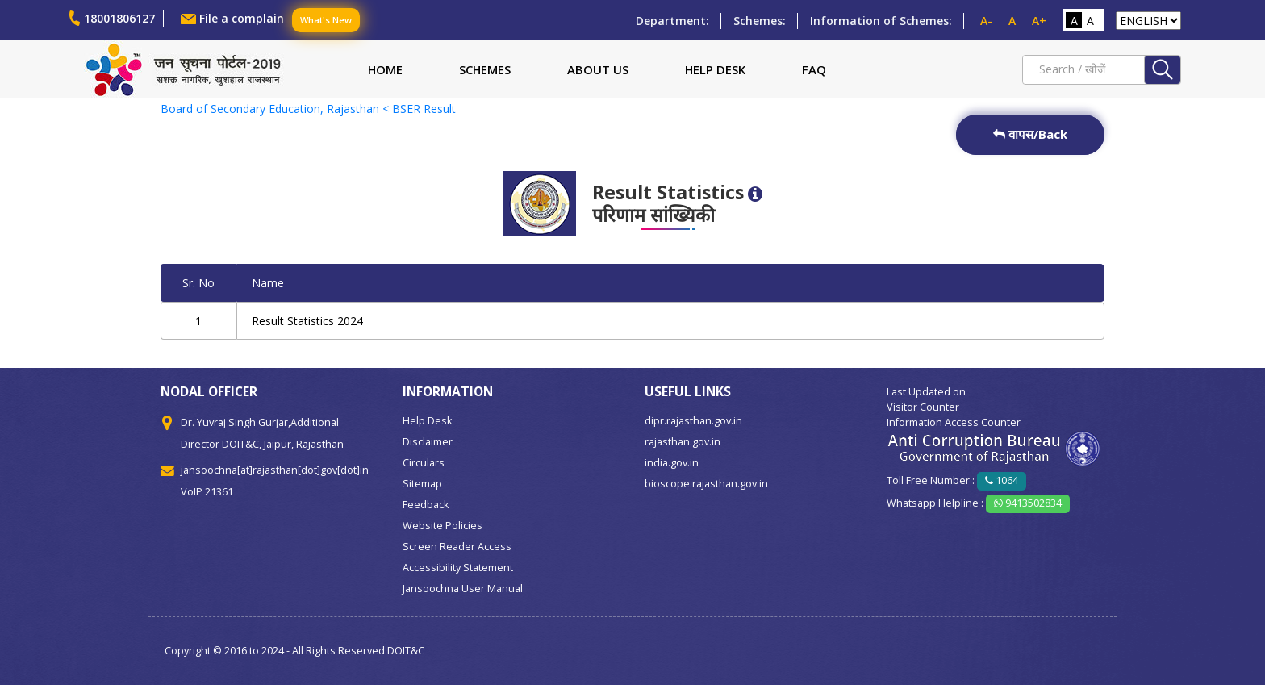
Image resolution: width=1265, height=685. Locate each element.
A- (986, 20)
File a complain (241, 18)
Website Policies (442, 526)
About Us (597, 69)
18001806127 (119, 18)
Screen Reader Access (457, 546)
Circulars (424, 463)
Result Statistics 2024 (307, 320)
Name (268, 282)
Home (385, 69)
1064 (1001, 480)
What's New (326, 20)
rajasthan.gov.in (682, 442)
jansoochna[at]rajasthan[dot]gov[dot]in (275, 470)
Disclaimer (428, 442)
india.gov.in (672, 463)
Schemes (485, 69)
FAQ (814, 69)
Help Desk (715, 69)
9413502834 (1028, 503)
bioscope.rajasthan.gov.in (706, 484)
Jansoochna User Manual (463, 588)
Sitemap (422, 484)
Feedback (426, 505)
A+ (1039, 20)
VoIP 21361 (207, 492)
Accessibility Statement (458, 567)
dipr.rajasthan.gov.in (693, 421)
